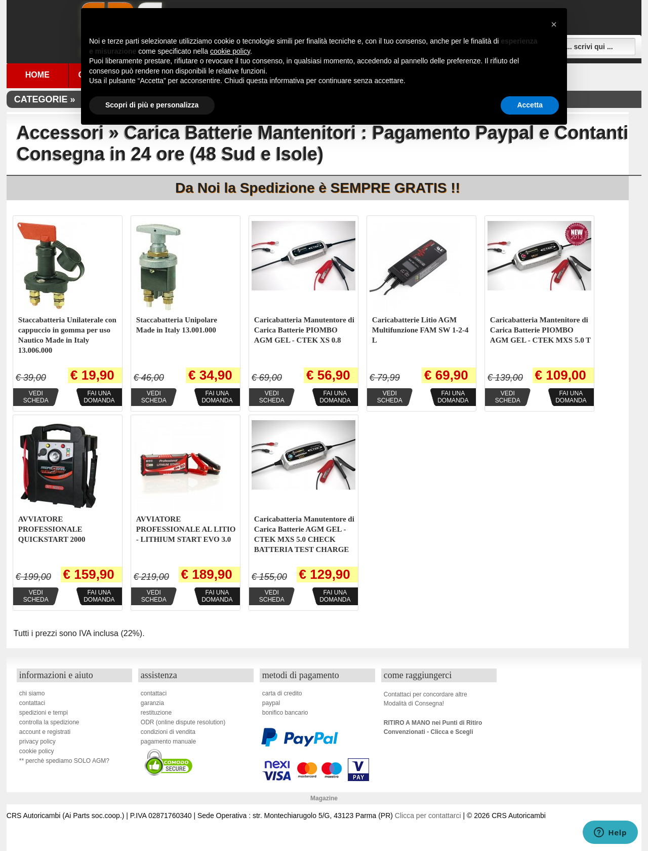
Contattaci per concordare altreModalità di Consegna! (425, 699)
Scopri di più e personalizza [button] (151, 105)
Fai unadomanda (99, 397)
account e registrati (44, 731)
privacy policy (37, 741)
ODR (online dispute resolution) (183, 722)
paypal (271, 703)
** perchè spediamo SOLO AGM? (64, 760)
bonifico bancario (285, 712)
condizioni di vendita (168, 731)
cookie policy (36, 751)
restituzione (156, 712)
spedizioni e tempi (43, 712)
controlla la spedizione (49, 722)
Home (37, 74)
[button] (554, 24)
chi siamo (32, 693)
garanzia (152, 703)
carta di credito (282, 693)
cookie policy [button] (230, 51)
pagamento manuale (168, 741)
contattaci (32, 703)
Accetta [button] (530, 105)
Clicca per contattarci (428, 815)
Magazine (324, 798)
